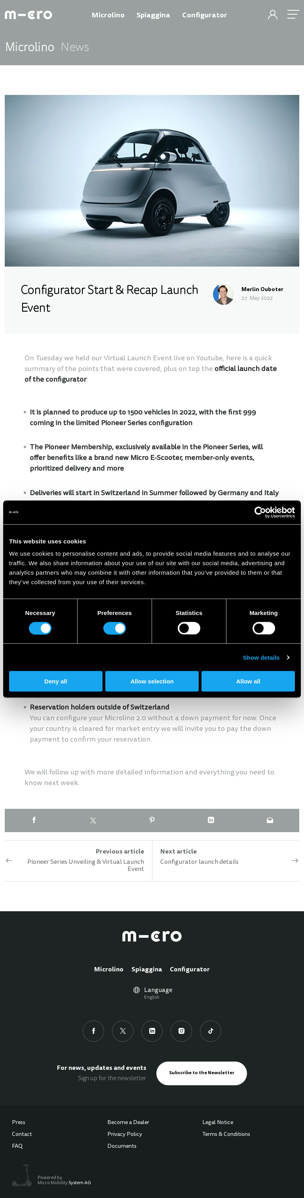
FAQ (17, 1146)
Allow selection (151, 681)
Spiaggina (146, 970)
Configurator (190, 970)
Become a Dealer (128, 1123)
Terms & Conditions (226, 1134)
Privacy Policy (124, 1134)
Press (18, 1123)
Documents (122, 1146)
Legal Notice (217, 1123)
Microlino (109, 970)
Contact (22, 1134)
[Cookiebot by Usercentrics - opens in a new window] (260, 512)
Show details (261, 657)
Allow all (248, 681)
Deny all (55, 681)
